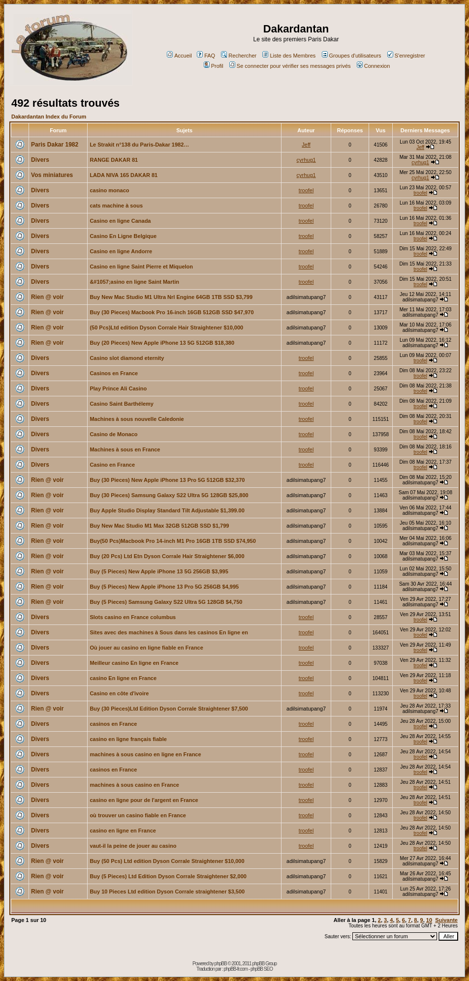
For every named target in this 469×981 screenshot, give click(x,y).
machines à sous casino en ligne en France (145, 754)
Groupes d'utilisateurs (351, 56)
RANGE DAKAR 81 (114, 160)
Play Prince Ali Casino (118, 388)
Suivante (446, 920)
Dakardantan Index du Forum (48, 116)
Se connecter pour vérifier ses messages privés (290, 66)
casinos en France (113, 724)
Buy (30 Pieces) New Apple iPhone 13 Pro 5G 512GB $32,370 (167, 480)
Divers (40, 159)
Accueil (179, 56)
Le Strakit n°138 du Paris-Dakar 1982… (139, 145)
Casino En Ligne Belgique (123, 236)
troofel (306, 190)
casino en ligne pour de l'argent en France (144, 800)
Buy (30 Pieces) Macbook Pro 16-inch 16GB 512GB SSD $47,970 (171, 312)
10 (429, 920)
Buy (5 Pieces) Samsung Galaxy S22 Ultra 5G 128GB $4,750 (166, 602)
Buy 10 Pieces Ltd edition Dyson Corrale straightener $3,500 (167, 891)
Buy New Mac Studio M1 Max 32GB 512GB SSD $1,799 (159, 526)
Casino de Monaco (113, 434)
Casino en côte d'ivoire (119, 693)
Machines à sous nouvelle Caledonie (137, 419)
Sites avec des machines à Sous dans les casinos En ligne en (169, 632)
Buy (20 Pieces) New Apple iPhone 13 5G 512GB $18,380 (162, 343)
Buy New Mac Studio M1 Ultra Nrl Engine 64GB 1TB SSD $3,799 (171, 297)
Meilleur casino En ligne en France (134, 663)
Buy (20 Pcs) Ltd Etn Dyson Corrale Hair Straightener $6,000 (167, 556)
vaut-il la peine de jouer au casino (133, 846)
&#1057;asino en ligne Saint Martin (134, 282)
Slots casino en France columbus (133, 617)
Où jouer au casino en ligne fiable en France (146, 648)
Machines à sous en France (125, 449)
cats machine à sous (116, 205)
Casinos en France (114, 373)
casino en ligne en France (123, 830)
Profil (213, 66)
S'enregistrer (406, 56)
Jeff (306, 145)
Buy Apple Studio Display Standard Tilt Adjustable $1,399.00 (167, 510)
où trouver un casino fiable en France (138, 815)
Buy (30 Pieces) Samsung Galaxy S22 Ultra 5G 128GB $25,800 (169, 495)
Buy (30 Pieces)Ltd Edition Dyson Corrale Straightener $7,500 (169, 709)
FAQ (206, 56)
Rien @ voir (47, 297)
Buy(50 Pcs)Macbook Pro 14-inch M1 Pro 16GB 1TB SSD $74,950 (172, 541)
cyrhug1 (306, 160)
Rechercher (238, 56)
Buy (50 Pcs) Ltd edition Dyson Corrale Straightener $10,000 (167, 861)
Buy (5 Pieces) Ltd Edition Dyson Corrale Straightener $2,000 (168, 876)
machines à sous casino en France (134, 785)
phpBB (221, 963)
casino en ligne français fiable (128, 739)
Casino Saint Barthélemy (122, 404)
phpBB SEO (261, 969)
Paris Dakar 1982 (54, 144)
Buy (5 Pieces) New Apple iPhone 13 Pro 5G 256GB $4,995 (164, 587)
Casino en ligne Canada (120, 221)
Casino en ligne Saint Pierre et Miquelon (141, 266)
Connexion (373, 66)
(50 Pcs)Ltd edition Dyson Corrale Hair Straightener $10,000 (166, 327)
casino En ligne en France (123, 678)
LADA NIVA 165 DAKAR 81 (123, 175)
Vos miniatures (52, 175)
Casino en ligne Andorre (121, 251)
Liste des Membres (288, 56)
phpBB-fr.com (236, 969)
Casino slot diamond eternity (127, 358)
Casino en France (112, 465)
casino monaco (109, 190)
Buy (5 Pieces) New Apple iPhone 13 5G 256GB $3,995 (159, 571)
